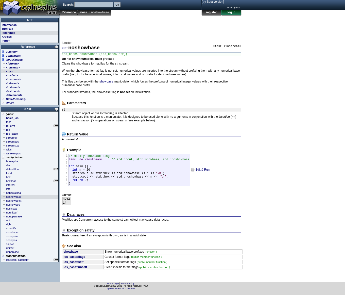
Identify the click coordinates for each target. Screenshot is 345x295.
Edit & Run (200, 178)
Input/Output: (14, 59)
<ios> (83, 12)
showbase (106, 84)
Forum (6, 40)
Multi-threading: (16, 99)
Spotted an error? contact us (121, 291)
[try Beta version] (213, 1)
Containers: (13, 55)
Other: (10, 102)
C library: (11, 51)
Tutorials (7, 28)
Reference (69, 12)
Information (9, 24)
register (211, 12)
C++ (30, 20)
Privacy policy (127, 286)
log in (231, 12)
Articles (7, 36)
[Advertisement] (151, 27)
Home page (113, 286)
